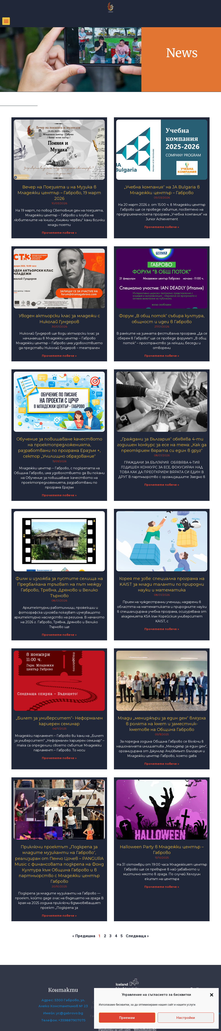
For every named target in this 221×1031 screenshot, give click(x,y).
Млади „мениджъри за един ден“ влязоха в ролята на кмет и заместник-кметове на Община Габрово (162, 724)
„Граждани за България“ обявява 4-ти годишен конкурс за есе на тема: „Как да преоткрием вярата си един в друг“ (162, 445)
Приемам (127, 1018)
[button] (211, 995)
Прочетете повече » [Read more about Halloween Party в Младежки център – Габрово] (161, 887)
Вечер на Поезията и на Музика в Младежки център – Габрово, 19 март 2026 (59, 193)
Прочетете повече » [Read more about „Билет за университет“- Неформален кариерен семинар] (59, 758)
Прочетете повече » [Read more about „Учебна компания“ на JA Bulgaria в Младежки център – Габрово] (161, 227)
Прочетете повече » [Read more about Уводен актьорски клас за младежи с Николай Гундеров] (59, 355)
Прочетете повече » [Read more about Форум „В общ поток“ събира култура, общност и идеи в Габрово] (161, 355)
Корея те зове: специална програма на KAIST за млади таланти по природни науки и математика (162, 584)
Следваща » (137, 936)
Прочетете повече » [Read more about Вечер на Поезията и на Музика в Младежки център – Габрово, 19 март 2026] (59, 232)
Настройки (185, 1018)
